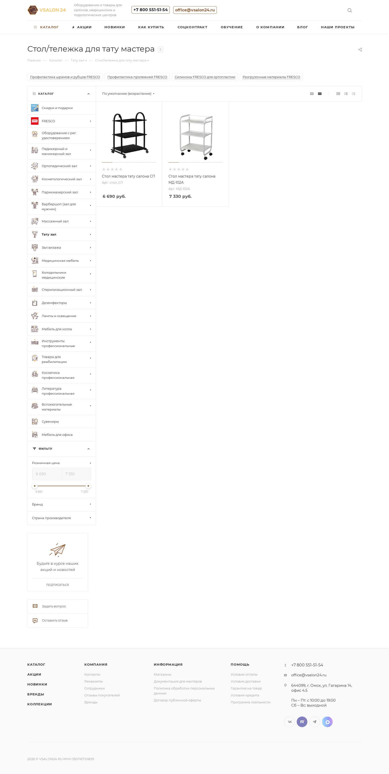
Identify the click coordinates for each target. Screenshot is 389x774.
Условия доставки (246, 681)
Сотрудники (94, 688)
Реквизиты (93, 681)
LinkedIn (327, 721)
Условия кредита (245, 695)
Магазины (162, 674)
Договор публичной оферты (177, 700)
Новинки (37, 684)
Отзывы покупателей (102, 695)
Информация (168, 664)
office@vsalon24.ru (195, 10)
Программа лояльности (250, 702)
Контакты (92, 674)
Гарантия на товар (246, 688)
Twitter (302, 721)
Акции (34, 674)
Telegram (314, 721)
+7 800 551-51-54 (150, 9)
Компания (95, 664)
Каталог (36, 664)
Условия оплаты (244, 674)
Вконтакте (289, 721)
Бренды (35, 694)
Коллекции (39, 704)
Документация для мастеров (178, 681)
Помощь (240, 664)
